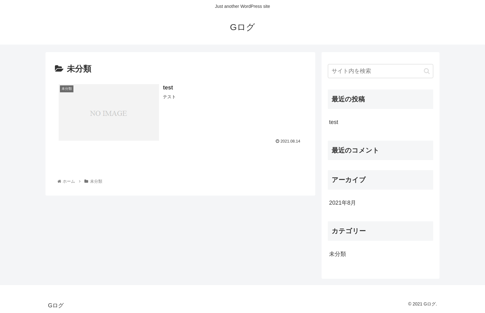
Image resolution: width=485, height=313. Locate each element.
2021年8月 (342, 203)
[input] (380, 71)
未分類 (337, 254)
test (333, 122)
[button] (426, 71)
